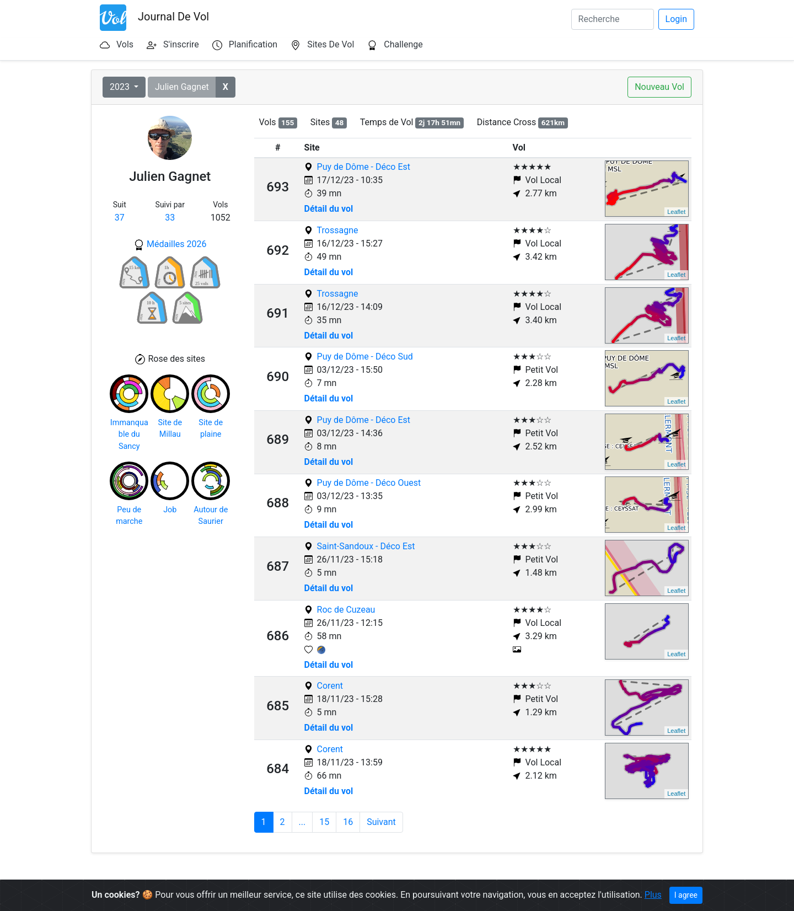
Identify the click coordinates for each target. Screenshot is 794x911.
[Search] (612, 19)
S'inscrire (181, 44)
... (302, 822)
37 (120, 217)
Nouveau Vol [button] (659, 87)
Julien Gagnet (182, 87)
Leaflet (676, 211)
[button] (225, 87)
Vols (124, 44)
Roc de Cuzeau (346, 609)
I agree (686, 895)
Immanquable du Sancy (129, 434)
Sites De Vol (330, 44)
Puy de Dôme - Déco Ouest (369, 483)
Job (169, 510)
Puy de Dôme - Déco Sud (365, 356)
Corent (330, 685)
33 (170, 217)
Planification (253, 44)
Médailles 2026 (177, 244)
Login (676, 19)
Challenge (403, 44)
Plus (653, 894)
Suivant (381, 822)
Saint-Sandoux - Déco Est (366, 546)
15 (324, 822)
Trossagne (337, 230)
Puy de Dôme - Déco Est (363, 167)
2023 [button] (121, 87)
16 (348, 822)
